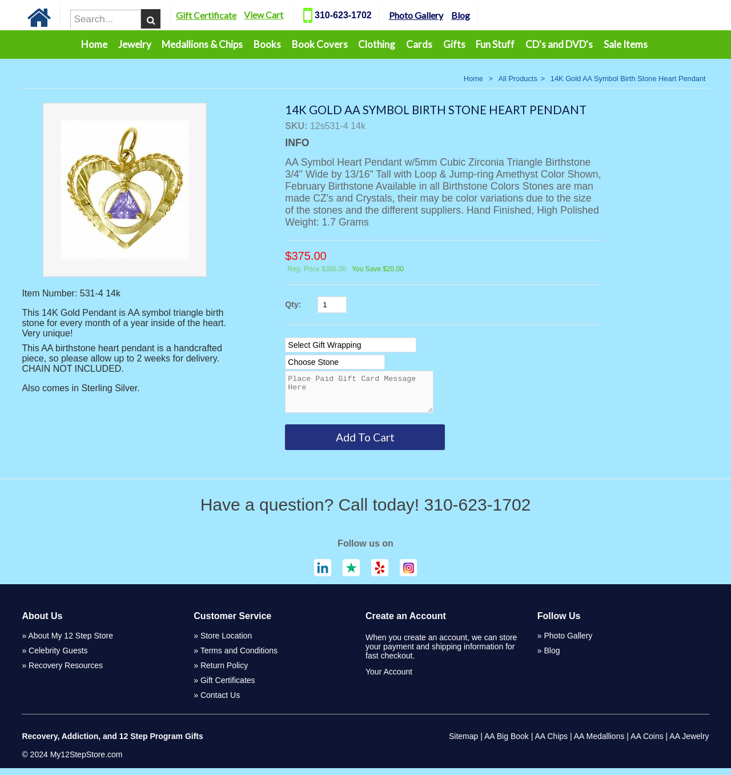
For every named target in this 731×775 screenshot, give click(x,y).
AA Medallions (599, 743)
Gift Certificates (227, 687)
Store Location (226, 642)
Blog (481, 15)
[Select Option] (350, 345)
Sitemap (463, 743)
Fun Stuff (495, 44)
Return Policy (224, 672)
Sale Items (626, 44)
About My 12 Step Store (70, 642)
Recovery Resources (66, 672)
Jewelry (134, 44)
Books (267, 44)
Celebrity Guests (58, 657)
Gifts (454, 44)
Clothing (376, 44)
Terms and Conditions (239, 657)
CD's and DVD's (559, 44)
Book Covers (320, 44)
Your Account (389, 678)
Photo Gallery (436, 15)
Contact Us (220, 701)
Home (94, 44)
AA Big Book (506, 743)
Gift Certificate (226, 15)
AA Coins (647, 743)
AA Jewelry (689, 743)
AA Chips (551, 743)
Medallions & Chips (202, 44)
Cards (419, 44)
